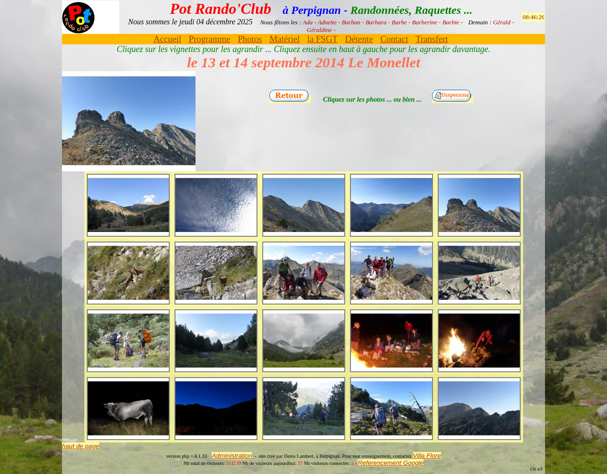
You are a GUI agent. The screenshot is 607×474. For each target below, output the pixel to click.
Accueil (167, 39)
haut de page (80, 446)
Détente (359, 39)
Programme (209, 39)
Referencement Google (390, 462)
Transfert (431, 39)
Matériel (284, 39)
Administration (232, 455)
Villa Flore (427, 455)
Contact (394, 39)
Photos (250, 39)
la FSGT (322, 39)
